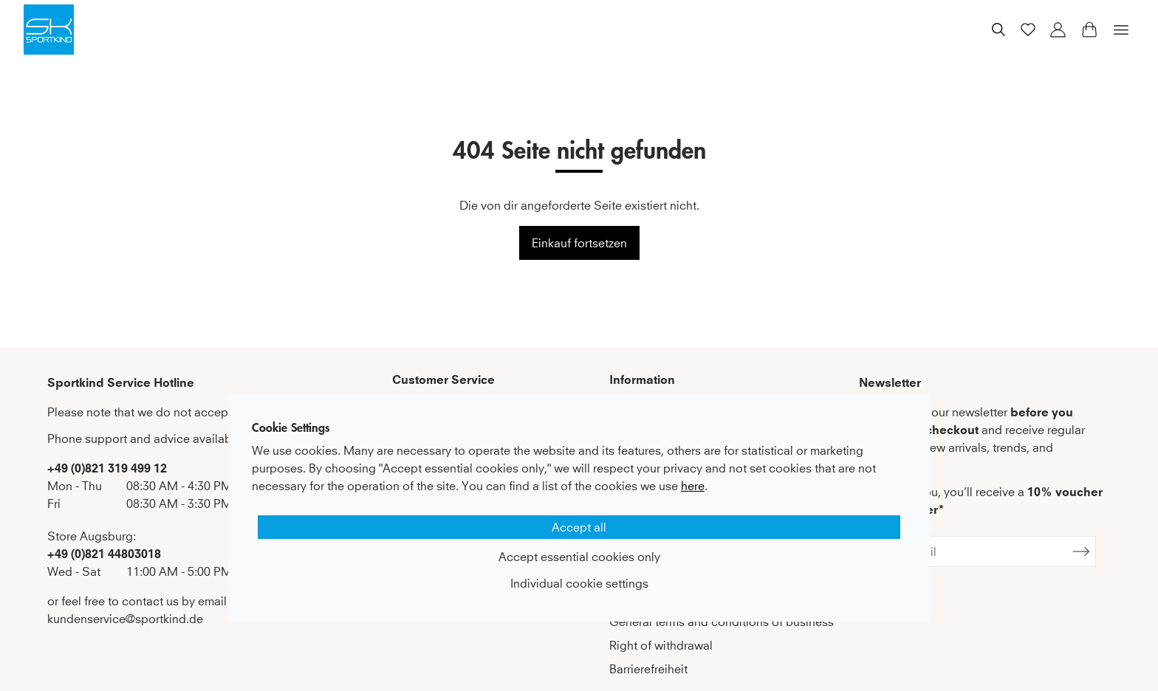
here (693, 485)
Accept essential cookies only (579, 556)
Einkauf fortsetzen (579, 243)
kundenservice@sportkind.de (125, 618)
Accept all (579, 527)
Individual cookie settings (579, 583)
